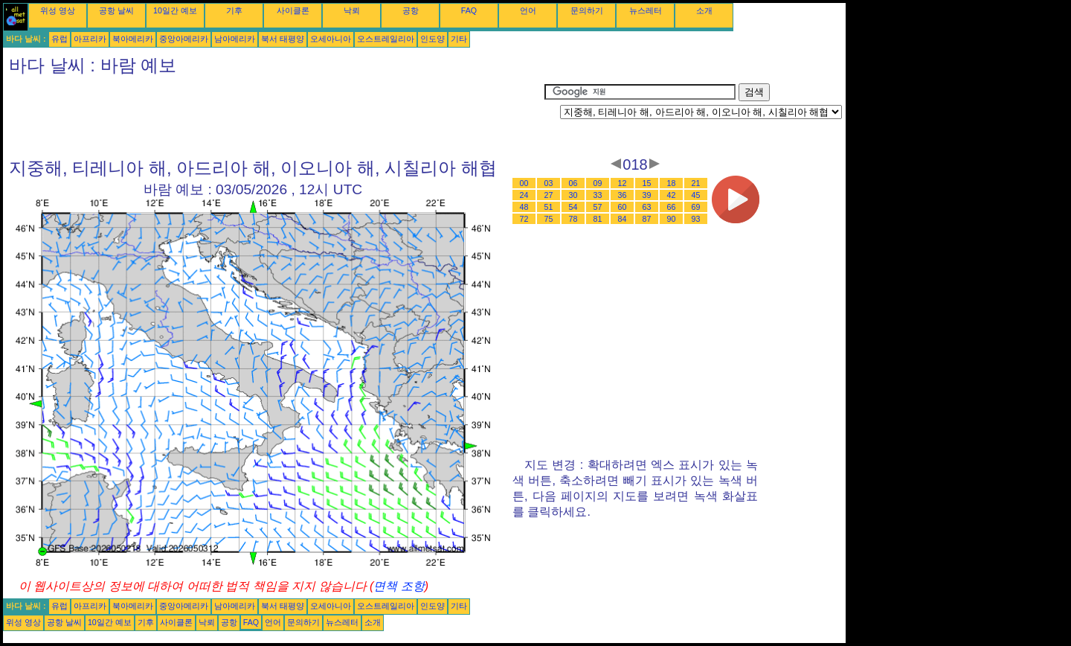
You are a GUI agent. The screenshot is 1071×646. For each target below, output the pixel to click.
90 (671, 218)
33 (598, 195)
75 (548, 218)
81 (598, 218)
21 (696, 183)
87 (647, 218)
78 (573, 218)
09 (598, 183)
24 (524, 195)
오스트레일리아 (385, 38)
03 (548, 183)
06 (573, 183)
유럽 (59, 38)
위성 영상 (57, 10)
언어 (528, 10)
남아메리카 (234, 38)
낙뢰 (352, 10)
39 (647, 195)
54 (573, 206)
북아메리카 (132, 38)
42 (671, 195)
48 (524, 206)
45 (696, 195)
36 (622, 195)
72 (524, 218)
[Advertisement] (273, 116)
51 (548, 206)
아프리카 (90, 38)
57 (598, 206)
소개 (704, 10)
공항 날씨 (116, 10)
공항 (410, 10)
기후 (234, 10)
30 (573, 195)
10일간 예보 (175, 10)
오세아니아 (330, 38)
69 (696, 206)
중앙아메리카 (183, 38)
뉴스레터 (645, 10)
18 (671, 183)
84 (622, 218)
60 (622, 206)
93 (696, 218)
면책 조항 (398, 586)
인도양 (432, 38)
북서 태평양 (282, 38)
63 (647, 206)
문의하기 (586, 10)
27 (548, 195)
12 (622, 183)
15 (647, 183)
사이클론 (293, 10)
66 (671, 206)
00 (524, 183)
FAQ (469, 10)
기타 (459, 38)
